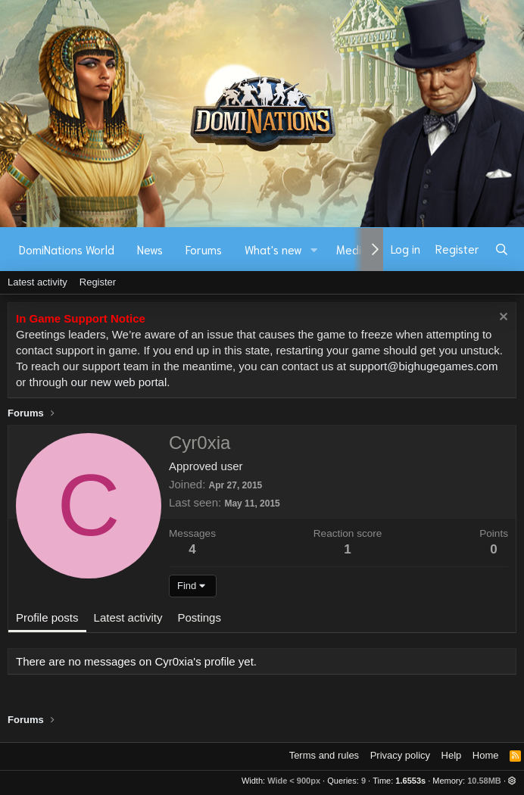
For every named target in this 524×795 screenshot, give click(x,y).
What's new (273, 249)
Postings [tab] (199, 617)
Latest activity (37, 282)
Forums (204, 249)
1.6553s (410, 780)
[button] (314, 249)
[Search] (501, 249)
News (150, 249)
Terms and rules (324, 755)
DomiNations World (66, 249)
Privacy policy (400, 755)
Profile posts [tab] (47, 617)
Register (98, 282)
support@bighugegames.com (423, 366)
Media (352, 249)
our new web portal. (120, 382)
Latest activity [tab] (128, 617)
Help (451, 755)
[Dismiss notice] (501, 318)
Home (486, 755)
